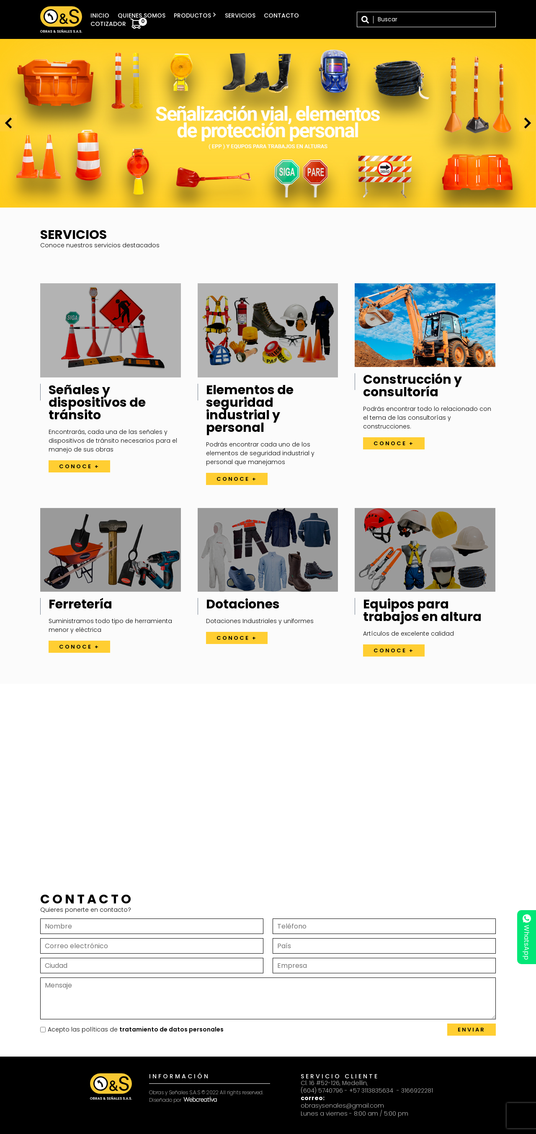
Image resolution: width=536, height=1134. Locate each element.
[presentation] (8, 123)
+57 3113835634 (372, 1090)
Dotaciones (243, 604)
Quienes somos (141, 15)
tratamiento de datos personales (171, 1029)
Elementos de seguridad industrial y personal (250, 409)
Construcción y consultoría (412, 385)
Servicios (240, 15)
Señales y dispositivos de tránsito (97, 402)
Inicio (99, 15)
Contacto (281, 15)
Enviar (471, 1030)
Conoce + (79, 466)
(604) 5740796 (322, 1090)
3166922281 (417, 1090)
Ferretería (80, 604)
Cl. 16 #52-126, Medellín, (334, 1083)
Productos (195, 15)
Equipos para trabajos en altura (422, 610)
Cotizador (118, 23)
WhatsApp (526, 937)
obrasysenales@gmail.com (342, 1105)
